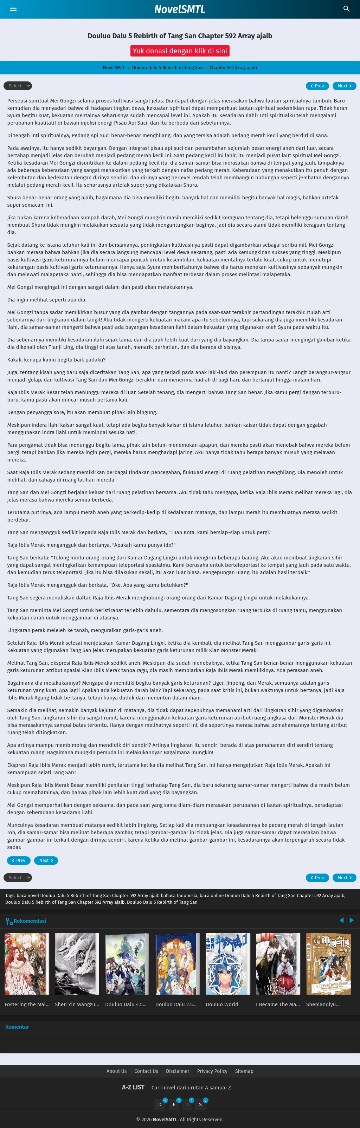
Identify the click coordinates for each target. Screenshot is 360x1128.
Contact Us (146, 1071)
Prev (316, 86)
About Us (117, 1071)
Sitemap (244, 1071)
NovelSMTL (180, 9)
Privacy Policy (212, 1071)
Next (346, 86)
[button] (180, 51)
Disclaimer (177, 1071)
